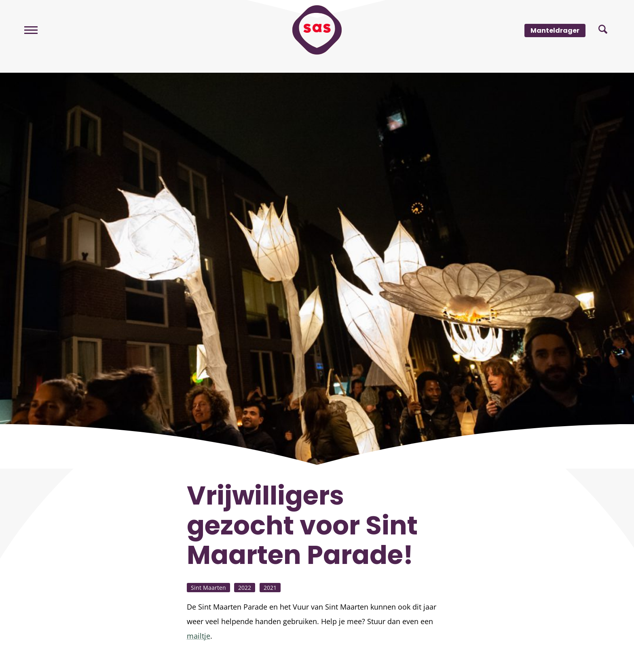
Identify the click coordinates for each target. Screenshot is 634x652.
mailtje (198, 636)
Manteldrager (554, 30)
